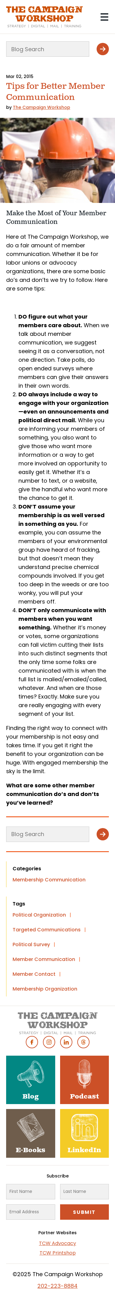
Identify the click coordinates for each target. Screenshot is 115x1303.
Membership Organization (45, 988)
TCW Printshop (58, 1252)
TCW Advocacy (57, 1243)
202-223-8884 (57, 1286)
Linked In (66, 1042)
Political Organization (39, 914)
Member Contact (34, 974)
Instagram (49, 1042)
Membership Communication (49, 879)
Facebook (31, 1042)
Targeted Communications (47, 929)
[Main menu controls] (104, 17)
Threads (83, 1042)
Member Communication (44, 959)
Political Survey (31, 944)
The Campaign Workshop (41, 107)
